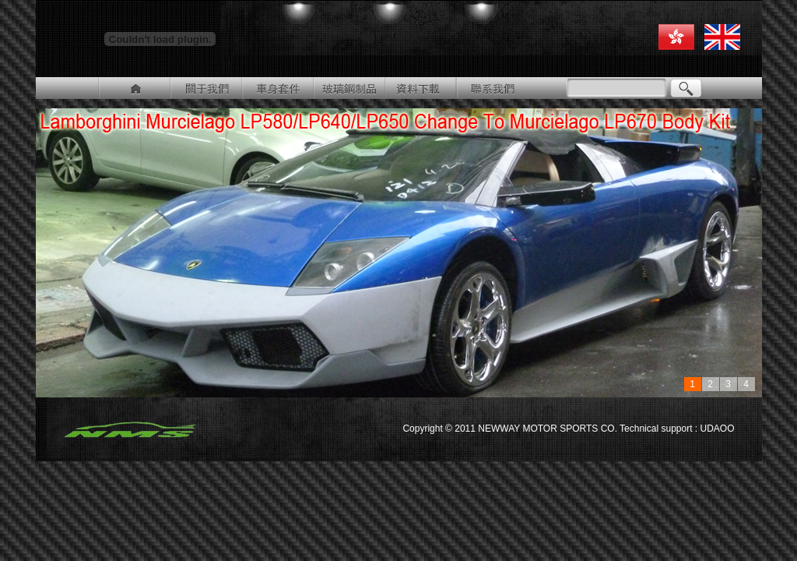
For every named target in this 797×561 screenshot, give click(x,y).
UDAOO (715, 428)
